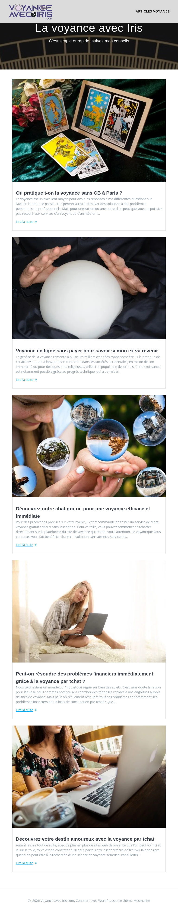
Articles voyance (153, 11)
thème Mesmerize (136, 900)
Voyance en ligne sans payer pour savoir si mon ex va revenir (87, 350)
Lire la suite (24, 221)
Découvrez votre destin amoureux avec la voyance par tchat (85, 839)
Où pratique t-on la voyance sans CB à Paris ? (69, 193)
